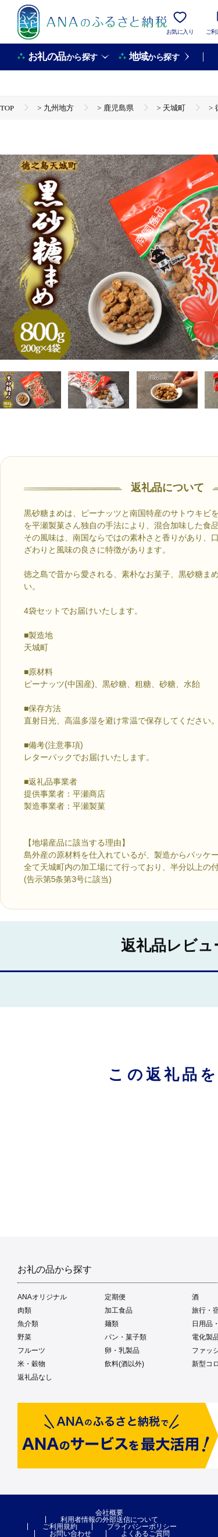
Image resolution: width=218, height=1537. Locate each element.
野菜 (24, 1337)
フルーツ (31, 1350)
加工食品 (119, 1310)
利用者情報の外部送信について (109, 1519)
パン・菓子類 (125, 1337)
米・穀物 (31, 1364)
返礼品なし (34, 1377)
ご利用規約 (59, 1526)
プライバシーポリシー (142, 1526)
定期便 (115, 1297)
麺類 (112, 1324)
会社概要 (109, 1513)
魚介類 (27, 1324)
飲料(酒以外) (124, 1364)
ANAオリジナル (42, 1297)
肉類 (24, 1310)
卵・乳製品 (122, 1350)
